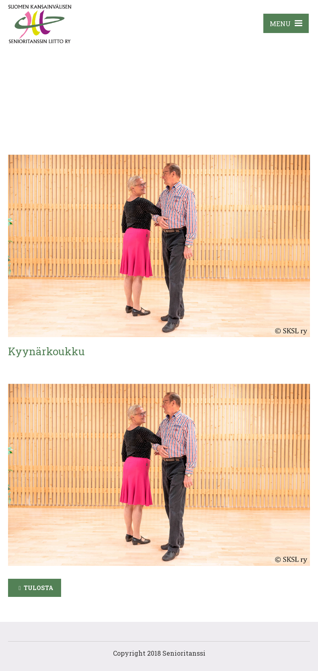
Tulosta (38, 588)
